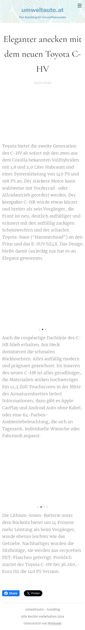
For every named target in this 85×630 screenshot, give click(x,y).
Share (10, 593)
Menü (80, 5)
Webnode (55, 623)
